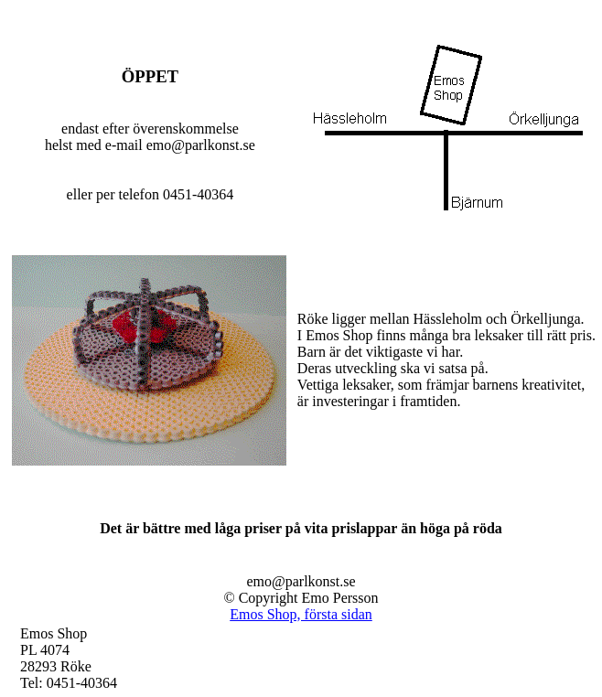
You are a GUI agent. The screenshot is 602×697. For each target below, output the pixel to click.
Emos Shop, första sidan (301, 614)
